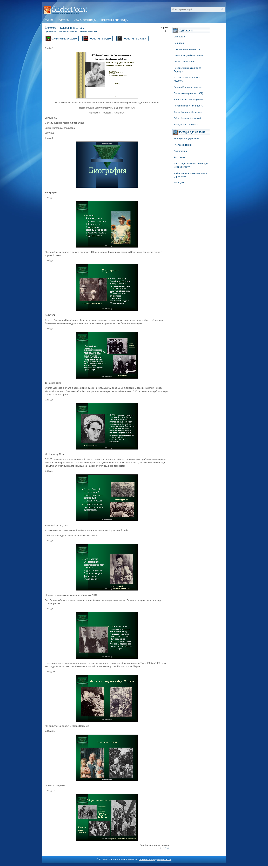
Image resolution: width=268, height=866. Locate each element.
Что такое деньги (183, 145)
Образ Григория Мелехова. (188, 112)
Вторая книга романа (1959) (188, 99)
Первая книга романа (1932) (188, 93)
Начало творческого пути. (187, 49)
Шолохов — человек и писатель (83, 31)
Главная (49, 20)
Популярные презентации (114, 20)
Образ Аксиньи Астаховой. (188, 118)
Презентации (50, 31)
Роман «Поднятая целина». (188, 87)
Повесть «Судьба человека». (189, 55)
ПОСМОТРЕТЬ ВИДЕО (100, 38)
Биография (179, 36)
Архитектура (180, 151)
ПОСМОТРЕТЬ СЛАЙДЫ (134, 38)
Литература (63, 31)
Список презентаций (85, 20)
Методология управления (187, 138)
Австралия (179, 157)
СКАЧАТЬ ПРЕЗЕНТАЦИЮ (64, 38)
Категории (63, 20)
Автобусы (179, 182)
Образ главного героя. (185, 61)
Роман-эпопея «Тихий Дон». (188, 105)
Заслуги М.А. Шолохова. (186, 124)
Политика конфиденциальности (155, 859)
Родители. (179, 43)
